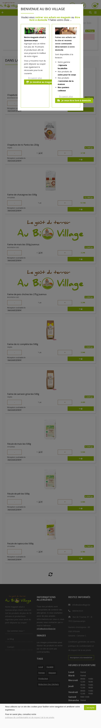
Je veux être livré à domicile (74, 100)
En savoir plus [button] (35, 77)
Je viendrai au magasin (40, 82)
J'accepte (90, 707)
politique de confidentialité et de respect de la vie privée (29, 717)
